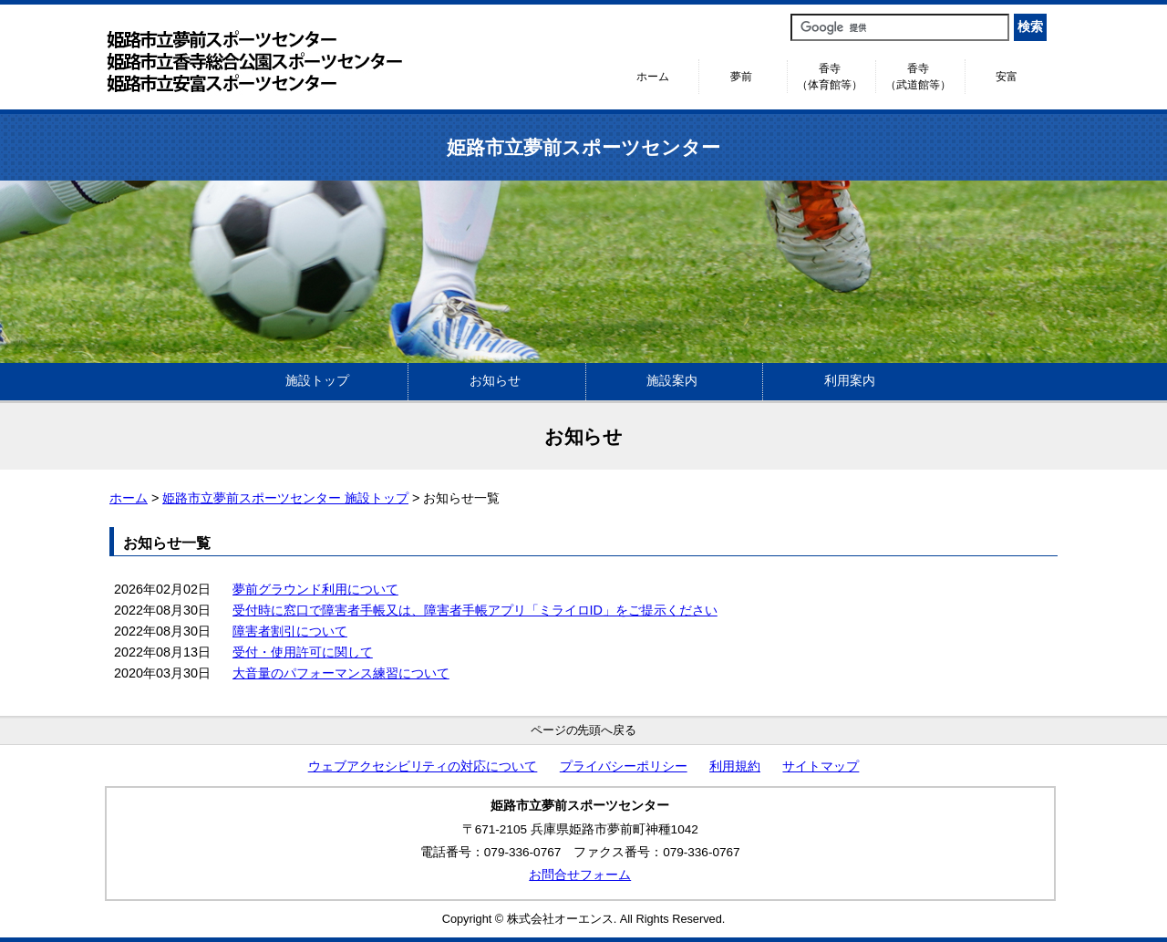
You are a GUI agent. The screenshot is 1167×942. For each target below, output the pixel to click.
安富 (1006, 76)
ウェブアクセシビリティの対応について (423, 766)
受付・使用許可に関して (302, 652)
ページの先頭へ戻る (584, 730)
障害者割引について (289, 631)
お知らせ (495, 381)
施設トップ (317, 381)
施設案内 (671, 381)
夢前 (741, 76)
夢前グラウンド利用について (315, 589)
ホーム (652, 76)
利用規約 (734, 766)
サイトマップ (820, 766)
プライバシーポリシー (623, 766)
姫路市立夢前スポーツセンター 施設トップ (285, 498)
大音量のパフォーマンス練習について (340, 673)
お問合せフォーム (580, 875)
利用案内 (849, 381)
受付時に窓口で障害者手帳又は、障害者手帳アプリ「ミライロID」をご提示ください (475, 610)
